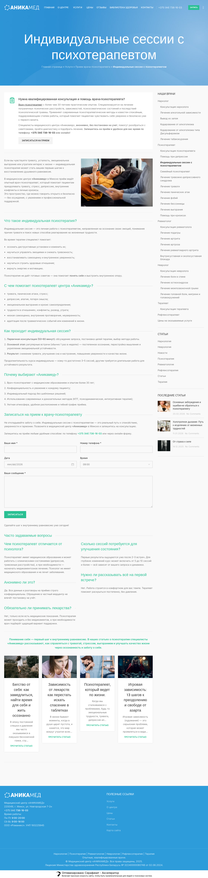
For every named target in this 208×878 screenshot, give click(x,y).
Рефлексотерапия (168, 370)
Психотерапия (166, 358)
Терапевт (163, 303)
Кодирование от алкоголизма (177, 124)
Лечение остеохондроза (174, 282)
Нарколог (163, 100)
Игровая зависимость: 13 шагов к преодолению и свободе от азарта (135, 697)
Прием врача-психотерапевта (92, 66)
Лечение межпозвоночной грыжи (179, 288)
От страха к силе (182, 441)
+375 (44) (170, 7)
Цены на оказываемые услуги (175, 320)
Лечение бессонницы (172, 203)
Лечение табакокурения (174, 139)
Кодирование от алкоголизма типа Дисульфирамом (180, 132)
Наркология (164, 341)
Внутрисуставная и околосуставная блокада (181, 258)
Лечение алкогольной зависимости (180, 112)
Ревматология (166, 364)
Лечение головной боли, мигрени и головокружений (180, 296)
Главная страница (52, 66)
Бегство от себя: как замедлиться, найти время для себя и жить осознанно (21, 700)
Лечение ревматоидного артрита (179, 250)
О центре (112, 807)
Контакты (112, 824)
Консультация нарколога (174, 106)
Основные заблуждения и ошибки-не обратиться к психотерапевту (187, 405)
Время (84, 458)
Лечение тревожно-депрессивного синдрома (180, 179)
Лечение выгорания (171, 209)
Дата (7, 458)
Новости (162, 352)
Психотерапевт (166, 144)
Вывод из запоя (169, 118)
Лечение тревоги (170, 186)
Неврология (164, 346)
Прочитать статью (21, 746)
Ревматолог (164, 221)
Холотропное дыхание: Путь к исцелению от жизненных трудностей (188, 425)
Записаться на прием (35, 140)
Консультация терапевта (174, 309)
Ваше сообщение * (15, 473)
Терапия (162, 381)
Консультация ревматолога (176, 226)
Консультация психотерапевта (177, 150)
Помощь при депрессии (174, 156)
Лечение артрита (170, 238)
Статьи (162, 375)
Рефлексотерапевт (169, 314)
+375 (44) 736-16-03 (43, 132)
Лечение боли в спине (172, 276)
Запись (194, 7)
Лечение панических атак (175, 192)
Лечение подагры (170, 232)
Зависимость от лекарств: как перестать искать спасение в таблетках (59, 697)
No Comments (193, 414)
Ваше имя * (10, 443)
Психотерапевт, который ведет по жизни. (97, 689)
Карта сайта (114, 830)
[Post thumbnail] (164, 408)
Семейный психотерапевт (175, 171)
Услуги (69, 66)
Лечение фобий (169, 197)
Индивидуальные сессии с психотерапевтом (176, 164)
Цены (110, 813)
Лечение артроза (170, 244)
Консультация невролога (174, 270)
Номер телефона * (90, 443)
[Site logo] (21, 7)
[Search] (203, 7)
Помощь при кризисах (173, 215)
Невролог (163, 265)
